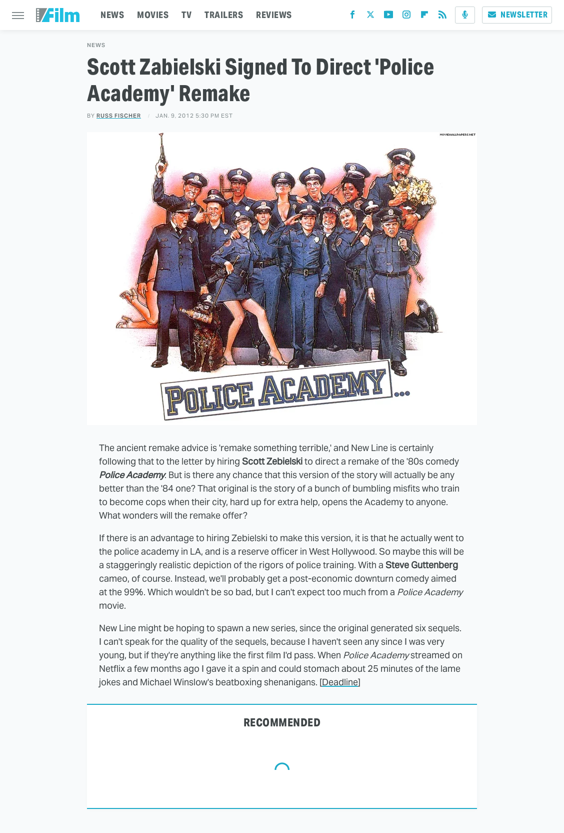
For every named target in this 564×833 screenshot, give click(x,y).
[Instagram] (406, 17)
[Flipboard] (424, 17)
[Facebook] (352, 17)
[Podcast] (465, 15)
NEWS (112, 15)
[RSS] (442, 17)
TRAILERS (223, 15)
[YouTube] (388, 17)
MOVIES (152, 15)
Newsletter (517, 15)
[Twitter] (370, 17)
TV (187, 15)
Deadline (340, 682)
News (96, 45)
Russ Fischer (118, 115)
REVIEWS (274, 15)
